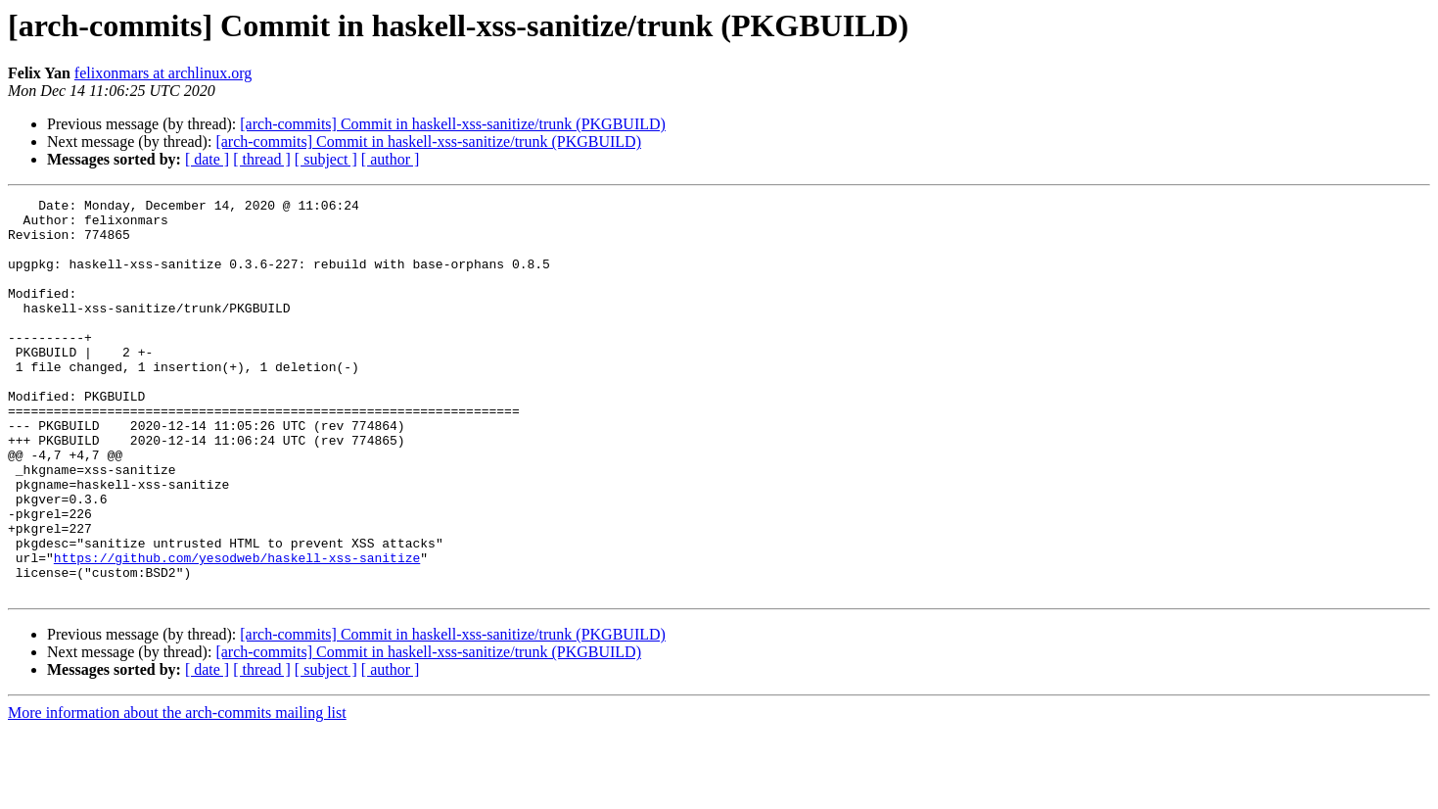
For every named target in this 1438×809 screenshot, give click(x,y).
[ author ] (390, 159)
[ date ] (207, 159)
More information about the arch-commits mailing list (177, 792)
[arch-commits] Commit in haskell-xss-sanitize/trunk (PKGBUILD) (453, 124)
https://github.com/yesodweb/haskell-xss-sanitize (237, 631)
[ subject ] (326, 159)
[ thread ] (262, 159)
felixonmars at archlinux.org (163, 73)
